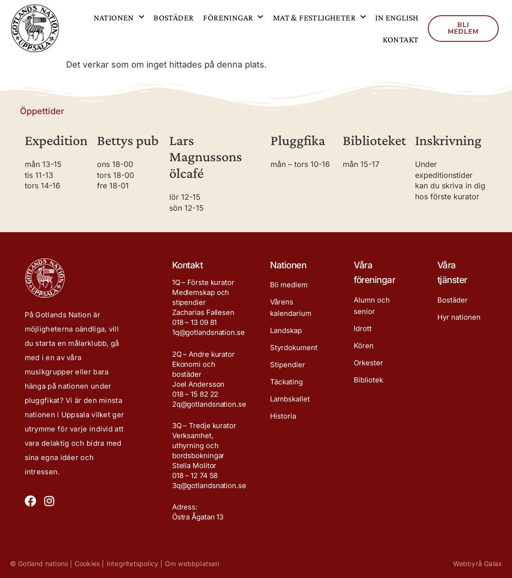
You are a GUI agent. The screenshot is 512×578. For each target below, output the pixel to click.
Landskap (286, 330)
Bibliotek (368, 379)
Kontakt (401, 39)
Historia (283, 416)
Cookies (87, 563)
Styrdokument (294, 347)
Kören (364, 345)
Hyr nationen (459, 317)
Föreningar (233, 17)
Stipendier (287, 364)
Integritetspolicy (132, 563)
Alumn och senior (372, 305)
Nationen (119, 17)
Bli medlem (289, 284)
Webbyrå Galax (477, 563)
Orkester (368, 362)
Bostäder (173, 17)
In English (396, 17)
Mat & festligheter (319, 17)
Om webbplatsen (192, 563)
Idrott (363, 328)
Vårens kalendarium (290, 307)
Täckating (286, 381)
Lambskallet (290, 398)
